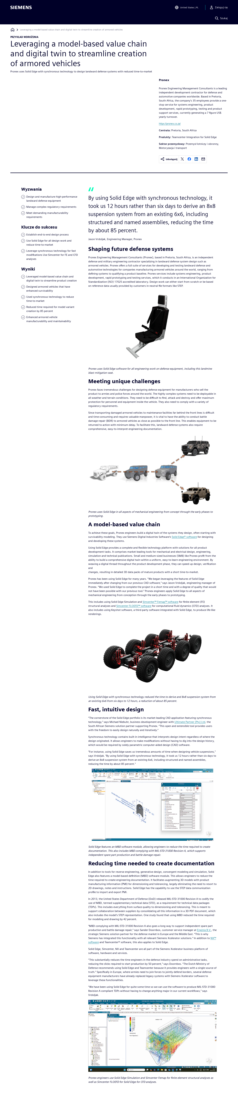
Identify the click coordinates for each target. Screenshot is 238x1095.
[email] (203, 159)
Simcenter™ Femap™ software (160, 601)
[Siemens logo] (21, 7)
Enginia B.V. (204, 930)
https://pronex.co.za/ (170, 123)
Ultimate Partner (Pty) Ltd (190, 722)
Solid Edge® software (184, 536)
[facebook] (189, 159)
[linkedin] (196, 159)
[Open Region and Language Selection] (186, 7)
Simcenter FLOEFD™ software (133, 605)
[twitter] (182, 159)
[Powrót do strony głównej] (13, 30)
